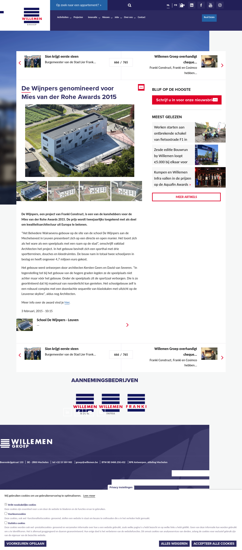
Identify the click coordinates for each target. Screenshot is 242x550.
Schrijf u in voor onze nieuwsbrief (186, 100)
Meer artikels (186, 197)
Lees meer (89, 495)
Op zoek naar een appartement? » (78, 5)
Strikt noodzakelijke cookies (22, 504)
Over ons (128, 17)
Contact (141, 17)
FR (175, 5)
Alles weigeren (174, 544)
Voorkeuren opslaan (25, 544)
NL (168, 5)
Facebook (201, 5)
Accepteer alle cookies (214, 544)
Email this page (141, 87)
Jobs (117, 17)
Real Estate (209, 17)
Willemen (31, 16)
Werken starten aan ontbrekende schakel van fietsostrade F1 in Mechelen (170, 136)
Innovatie (92, 17)
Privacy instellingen (121, 487)
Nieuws (106, 17)
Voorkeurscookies (17, 514)
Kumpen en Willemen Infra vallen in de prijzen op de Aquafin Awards (172, 178)
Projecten (78, 17)
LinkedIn (191, 5)
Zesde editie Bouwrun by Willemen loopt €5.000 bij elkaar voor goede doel (171, 158)
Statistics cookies (16, 523)
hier (67, 302)
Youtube (210, 5)
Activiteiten (62, 17)
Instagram (220, 5)
